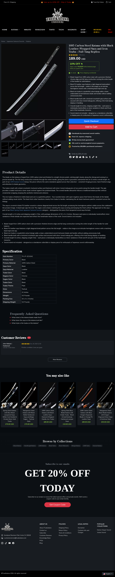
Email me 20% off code (79, 154)
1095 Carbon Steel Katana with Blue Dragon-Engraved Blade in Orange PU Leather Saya (86, 415)
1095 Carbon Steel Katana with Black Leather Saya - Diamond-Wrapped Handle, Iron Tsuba (48, 415)
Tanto (52, 30)
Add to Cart (91, 126)
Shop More (84, 31)
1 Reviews (82, 55)
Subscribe (43, 533)
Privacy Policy (63, 535)
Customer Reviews (46, 535)
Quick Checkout (91, 121)
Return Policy (63, 530)
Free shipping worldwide (87, 73)
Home (4, 30)
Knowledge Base (45, 538)
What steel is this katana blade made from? (27, 317)
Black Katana (17, 446)
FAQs (41, 540)
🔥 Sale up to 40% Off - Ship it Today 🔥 (57, 2)
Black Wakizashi (63, 446)
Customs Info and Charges (83, 531)
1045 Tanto (86, 446)
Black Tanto (52, 446)
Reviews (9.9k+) (97, 31)
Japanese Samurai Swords (15, 41)
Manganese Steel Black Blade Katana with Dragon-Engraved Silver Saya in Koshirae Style (105, 415)
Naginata (72, 30)
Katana (15, 30)
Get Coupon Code (57, 504)
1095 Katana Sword (17, 182)
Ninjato (27, 30)
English (107, 574)
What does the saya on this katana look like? (27, 320)
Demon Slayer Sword (104, 530)
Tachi (61, 30)
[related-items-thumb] (9, 395)
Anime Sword (101, 532)
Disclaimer (81, 528)
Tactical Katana (97, 446)
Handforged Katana (29, 446)
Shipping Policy (64, 528)
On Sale (110, 31)
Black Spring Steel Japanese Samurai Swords (26, 210)
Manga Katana (76, 446)
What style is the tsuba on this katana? (25, 323)
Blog (41, 543)
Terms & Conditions (65, 533)
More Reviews (57, 360)
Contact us (43, 530)
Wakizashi (40, 30)
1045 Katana (42, 446)
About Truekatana (45, 528)
